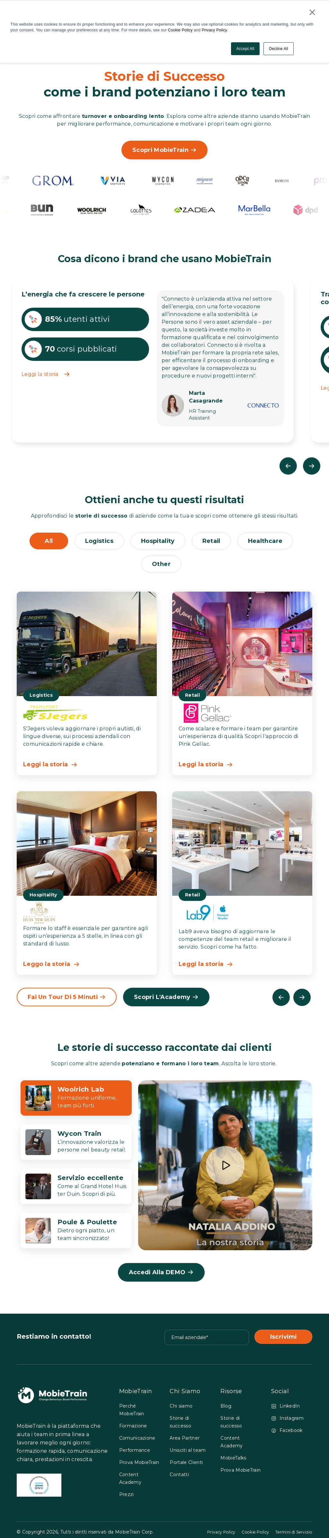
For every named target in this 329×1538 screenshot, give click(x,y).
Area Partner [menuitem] (185, 1440)
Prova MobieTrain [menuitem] (139, 1465)
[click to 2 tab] (76, 1144)
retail (212, 541)
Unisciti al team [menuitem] (188, 1453)
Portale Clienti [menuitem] (186, 1465)
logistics (97, 541)
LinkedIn (285, 1408)
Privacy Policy (214, 30)
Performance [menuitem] (134, 1453)
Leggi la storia (45, 374)
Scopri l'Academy (167, 999)
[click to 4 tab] (76, 1233)
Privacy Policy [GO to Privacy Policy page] (209, 1534)
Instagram (287, 1421)
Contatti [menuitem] (179, 1477)
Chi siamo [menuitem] (181, 1408)
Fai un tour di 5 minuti (67, 999)
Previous (287, 466)
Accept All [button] (245, 48)
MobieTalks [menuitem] (233, 1460)
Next (312, 466)
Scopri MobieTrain (164, 150)
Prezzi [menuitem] (126, 1497)
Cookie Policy (180, 30)
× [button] (312, 12)
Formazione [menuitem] (133, 1428)
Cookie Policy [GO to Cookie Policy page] (248, 1534)
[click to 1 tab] (76, 1100)
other (161, 565)
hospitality (157, 541)
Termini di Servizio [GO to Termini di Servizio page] (291, 1534)
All (46, 541)
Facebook (287, 1433)
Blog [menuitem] (225, 1408)
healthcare (267, 541)
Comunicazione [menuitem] (137, 1440)
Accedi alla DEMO (161, 1274)
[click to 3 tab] (76, 1189)
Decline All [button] (278, 48)
